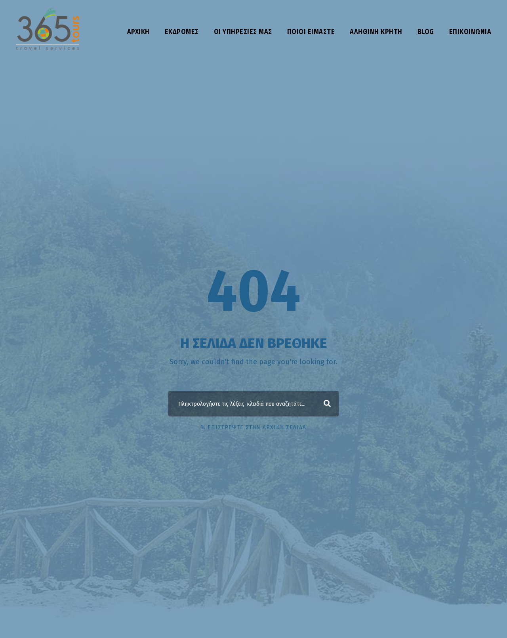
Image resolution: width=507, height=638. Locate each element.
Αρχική (138, 31)
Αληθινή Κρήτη (376, 31)
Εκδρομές (182, 31)
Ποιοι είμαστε (311, 31)
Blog (425, 31)
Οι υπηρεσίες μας (243, 31)
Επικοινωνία (470, 31)
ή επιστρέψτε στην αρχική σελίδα (253, 427)
